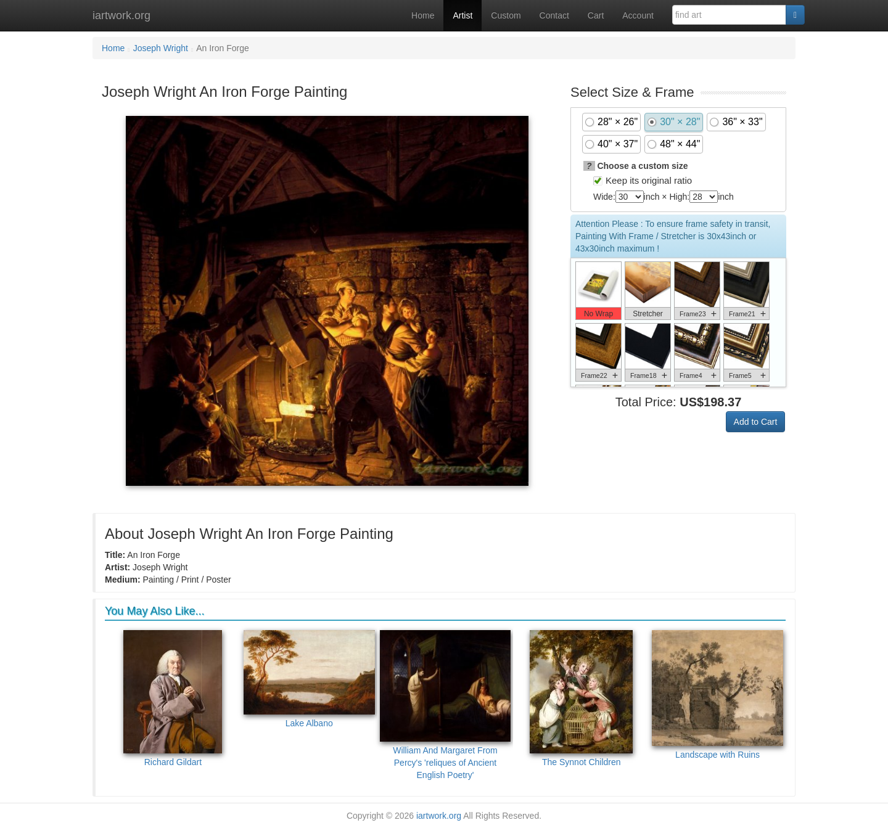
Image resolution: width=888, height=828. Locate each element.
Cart (596, 15)
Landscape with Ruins (717, 695)
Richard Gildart (172, 698)
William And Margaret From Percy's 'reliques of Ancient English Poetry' (445, 705)
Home (422, 15)
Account (638, 15)
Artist (462, 15)
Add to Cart (756, 422)
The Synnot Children (581, 698)
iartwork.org (121, 15)
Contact (554, 15)
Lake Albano (309, 679)
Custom (505, 15)
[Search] (795, 15)
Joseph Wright (160, 48)
